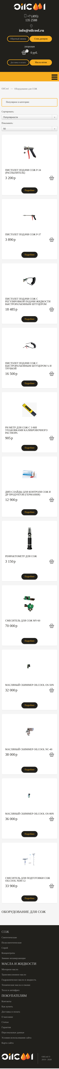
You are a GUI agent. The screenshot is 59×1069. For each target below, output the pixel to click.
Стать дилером (41, 39)
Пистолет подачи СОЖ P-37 (23, 234)
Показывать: (7, 123)
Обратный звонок (18, 39)
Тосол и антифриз (10, 990)
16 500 (11, 374)
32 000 (11, 690)
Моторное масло (10, 969)
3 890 (10, 240)
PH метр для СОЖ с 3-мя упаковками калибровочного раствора (26, 430)
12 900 (11, 500)
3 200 (10, 178)
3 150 (10, 561)
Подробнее (29, 190)
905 (9, 438)
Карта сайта (8, 1043)
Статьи (5, 1022)
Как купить (7, 1006)
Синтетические (9, 937)
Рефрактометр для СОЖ (21, 556)
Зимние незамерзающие (14, 958)
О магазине (7, 1017)
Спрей (5, 948)
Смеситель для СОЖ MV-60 (22, 620)
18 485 (11, 309)
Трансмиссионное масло (14, 974)
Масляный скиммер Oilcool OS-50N (29, 685)
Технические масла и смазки (16, 985)
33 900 (11, 886)
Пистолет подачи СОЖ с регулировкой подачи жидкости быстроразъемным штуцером (28, 301)
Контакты (6, 1001)
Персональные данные (13, 1032)
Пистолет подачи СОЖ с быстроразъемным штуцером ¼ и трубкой (28, 366)
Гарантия (6, 1027)
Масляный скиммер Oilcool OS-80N (29, 813)
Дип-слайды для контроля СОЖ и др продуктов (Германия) (28, 493)
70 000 (11, 626)
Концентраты (8, 953)
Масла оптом (41, 62)
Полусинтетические (12, 942)
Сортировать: (8, 111)
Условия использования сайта (16, 1037)
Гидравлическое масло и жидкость (19, 980)
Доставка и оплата (18, 62)
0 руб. (34, 52)
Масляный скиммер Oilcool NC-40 (28, 749)
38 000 (11, 754)
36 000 (11, 819)
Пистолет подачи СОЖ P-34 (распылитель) (23, 171)
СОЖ (5, 932)
